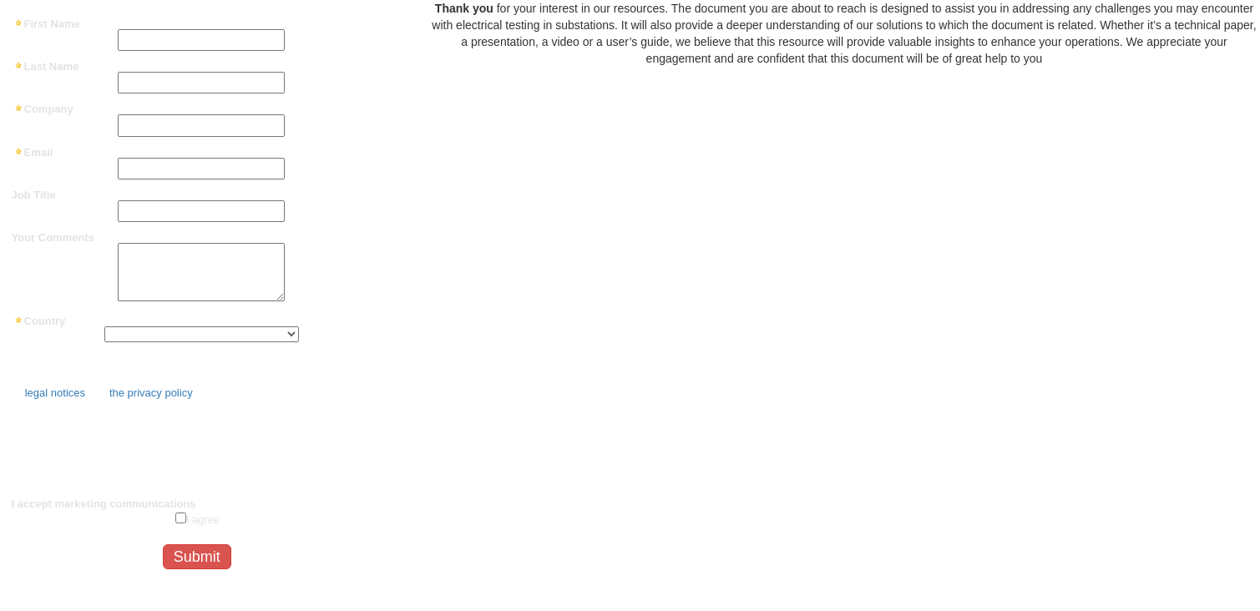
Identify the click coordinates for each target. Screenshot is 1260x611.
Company (48, 108)
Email (38, 152)
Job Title (34, 194)
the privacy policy (152, 392)
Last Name (51, 66)
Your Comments (53, 237)
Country (45, 320)
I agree (203, 519)
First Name (52, 23)
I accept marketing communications (104, 503)
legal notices (57, 392)
